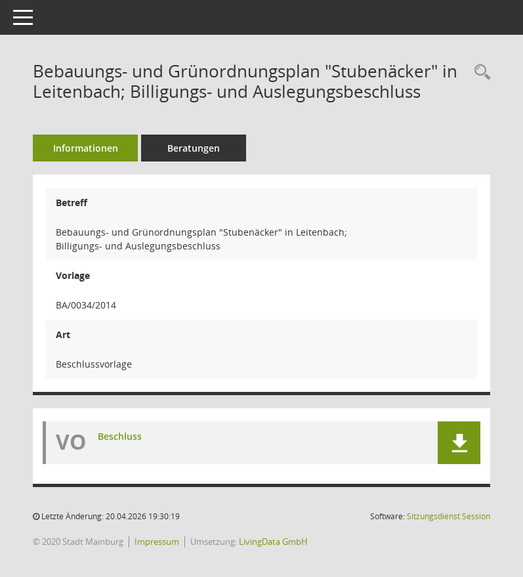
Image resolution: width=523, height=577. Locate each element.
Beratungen (193, 148)
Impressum (157, 541)
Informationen (85, 148)
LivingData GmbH (273, 541)
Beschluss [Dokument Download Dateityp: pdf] (120, 436)
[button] (459, 442)
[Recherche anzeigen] (479, 72)
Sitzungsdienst (448, 516)
